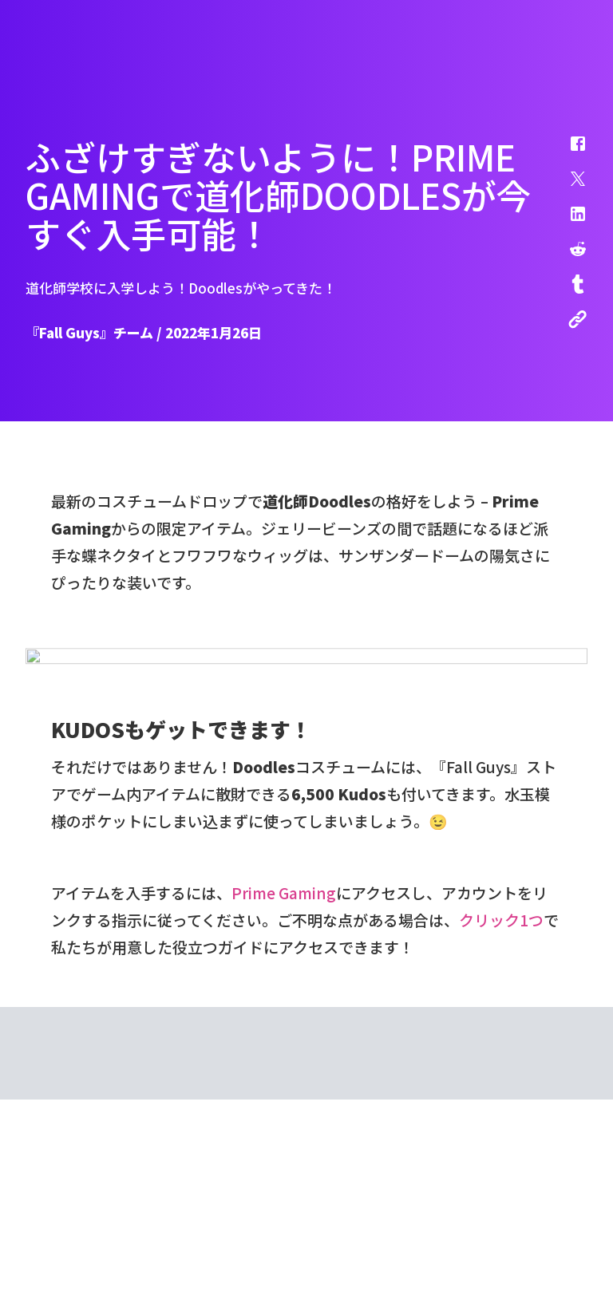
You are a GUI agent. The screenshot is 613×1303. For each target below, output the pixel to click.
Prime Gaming (283, 1186)
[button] (567, 151)
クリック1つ (501, 1213)
